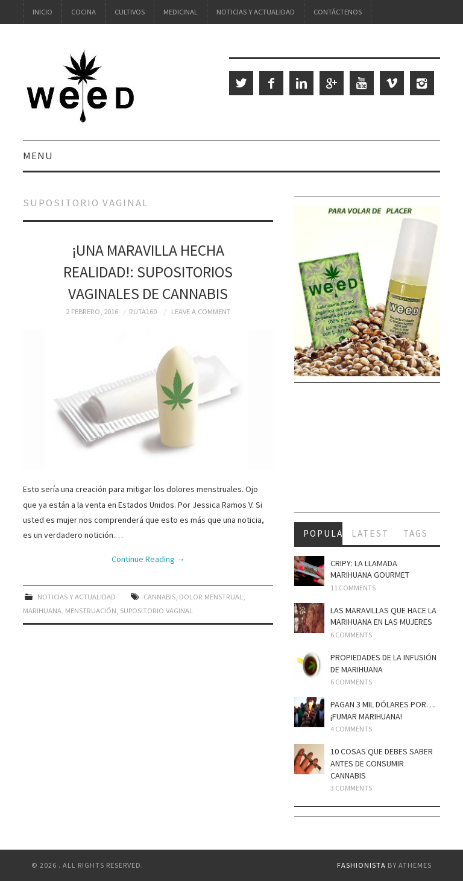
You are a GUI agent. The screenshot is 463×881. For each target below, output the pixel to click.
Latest (370, 533)
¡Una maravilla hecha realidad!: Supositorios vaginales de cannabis (148, 272)
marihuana (42, 610)
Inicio (42, 11)
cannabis (159, 596)
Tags (415, 533)
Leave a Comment (201, 311)
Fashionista (361, 865)
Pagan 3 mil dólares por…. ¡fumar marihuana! (383, 710)
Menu (38, 155)
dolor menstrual (211, 596)
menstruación (90, 610)
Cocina (83, 11)
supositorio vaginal (156, 610)
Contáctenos (337, 11)
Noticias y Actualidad (255, 11)
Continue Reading (148, 559)
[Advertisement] (367, 452)
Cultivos (130, 11)
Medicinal (180, 11)
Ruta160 (143, 311)
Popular (323, 533)
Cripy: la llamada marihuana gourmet (369, 569)
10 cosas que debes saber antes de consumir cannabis (381, 763)
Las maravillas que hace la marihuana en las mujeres (383, 616)
